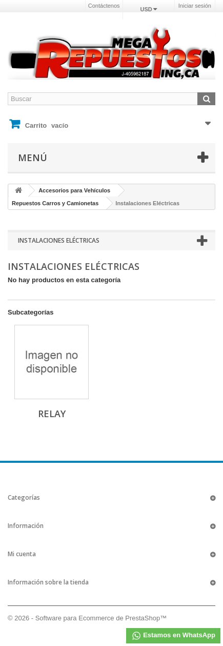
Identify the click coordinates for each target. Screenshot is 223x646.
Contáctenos (104, 6)
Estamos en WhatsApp (173, 636)
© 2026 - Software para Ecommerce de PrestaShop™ (87, 618)
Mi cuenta (22, 554)
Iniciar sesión (194, 6)
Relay (52, 413)
